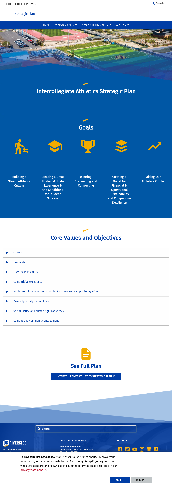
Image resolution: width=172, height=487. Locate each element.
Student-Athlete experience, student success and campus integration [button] (55, 291)
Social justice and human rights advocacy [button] (38, 310)
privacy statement (31, 470)
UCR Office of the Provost (20, 4)
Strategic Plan (45, 13)
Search (160, 3)
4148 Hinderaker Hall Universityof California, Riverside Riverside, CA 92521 (77, 449)
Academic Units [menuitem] (64, 25)
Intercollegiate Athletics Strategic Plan (84, 376)
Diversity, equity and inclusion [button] (31, 301)
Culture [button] (17, 252)
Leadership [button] (20, 262)
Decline (141, 480)
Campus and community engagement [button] (36, 320)
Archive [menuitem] (121, 25)
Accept (120, 480)
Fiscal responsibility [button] (25, 271)
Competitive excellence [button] (27, 281)
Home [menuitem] (46, 25)
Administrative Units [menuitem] (95, 25)
